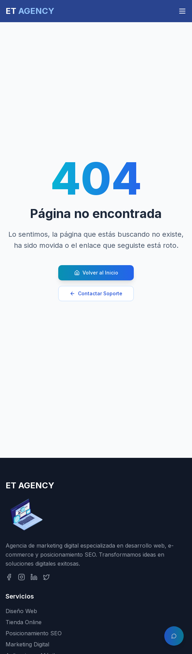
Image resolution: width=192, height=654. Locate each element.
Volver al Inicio (96, 273)
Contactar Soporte (96, 293)
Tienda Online (24, 622)
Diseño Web (21, 611)
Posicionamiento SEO (34, 633)
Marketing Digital (27, 644)
